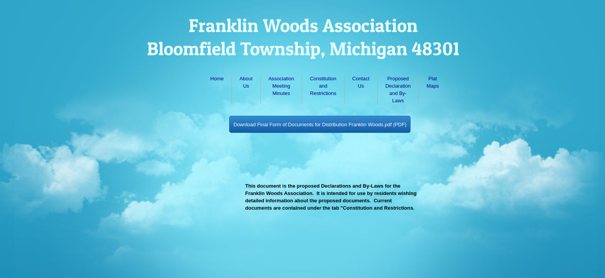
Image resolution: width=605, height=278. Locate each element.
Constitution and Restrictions (323, 86)
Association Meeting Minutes (281, 86)
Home (217, 78)
